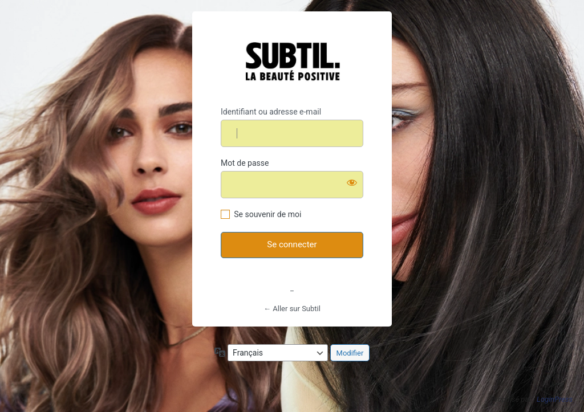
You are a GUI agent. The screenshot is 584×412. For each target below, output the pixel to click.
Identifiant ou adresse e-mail (271, 111)
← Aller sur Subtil (292, 308)
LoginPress (555, 399)
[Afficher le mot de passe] (351, 182)
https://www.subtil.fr (292, 60)
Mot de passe (245, 163)
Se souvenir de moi (267, 214)
